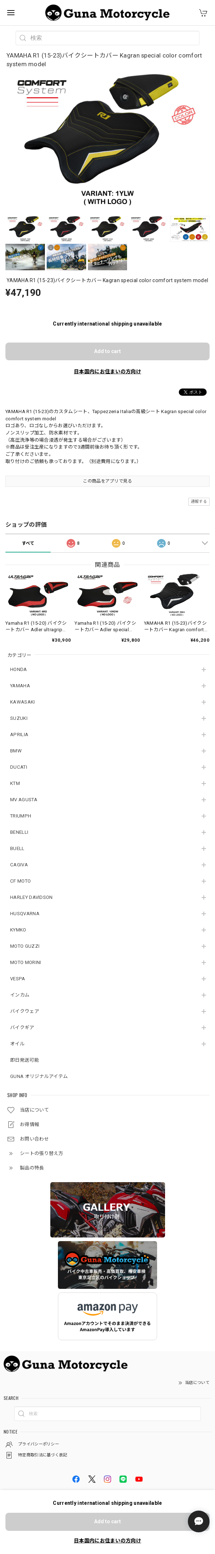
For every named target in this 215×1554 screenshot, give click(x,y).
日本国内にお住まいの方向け (107, 371)
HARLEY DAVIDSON (31, 897)
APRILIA (19, 734)
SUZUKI (19, 718)
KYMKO (18, 930)
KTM (15, 783)
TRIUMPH (20, 816)
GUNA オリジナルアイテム (39, 1076)
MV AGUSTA (23, 799)
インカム (19, 995)
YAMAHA (20, 685)
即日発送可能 (24, 1060)
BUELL (17, 848)
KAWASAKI (22, 702)
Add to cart (107, 351)
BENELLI (19, 832)
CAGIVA (19, 864)
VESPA (17, 978)
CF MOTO (20, 881)
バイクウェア (24, 1011)
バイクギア (22, 1027)
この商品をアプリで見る (107, 481)
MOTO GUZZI (24, 946)
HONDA (18, 669)
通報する (199, 501)
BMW (16, 750)
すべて (28, 543)
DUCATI (18, 767)
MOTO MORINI (25, 962)
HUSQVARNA (24, 913)
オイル (17, 1043)
